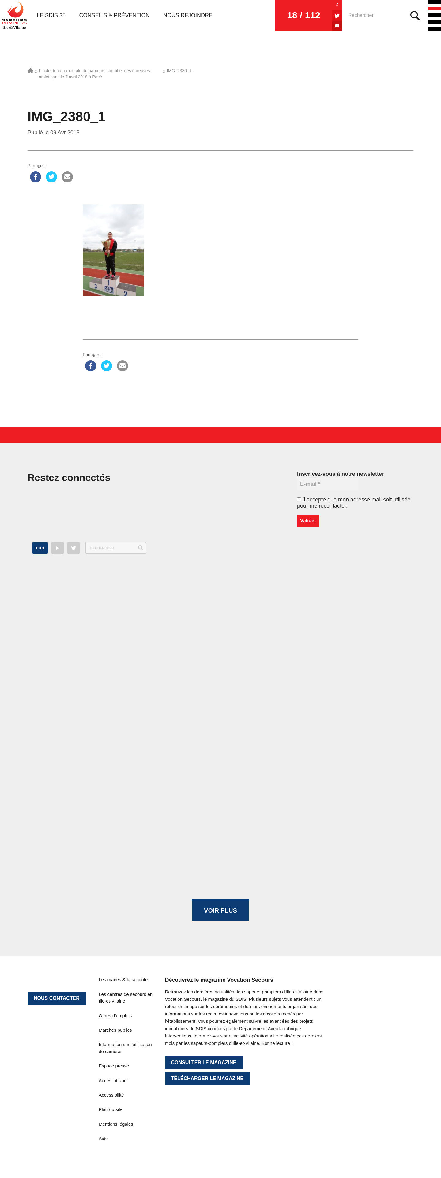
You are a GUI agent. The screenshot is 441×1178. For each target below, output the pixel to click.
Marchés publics (115, 1030)
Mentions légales (116, 1124)
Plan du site (111, 1109)
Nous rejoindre (188, 15)
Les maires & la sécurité (123, 979)
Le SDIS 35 (51, 15)
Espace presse (114, 1065)
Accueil (30, 70)
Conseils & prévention (114, 15)
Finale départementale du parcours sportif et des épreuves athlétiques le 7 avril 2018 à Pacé (94, 73)
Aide (103, 1138)
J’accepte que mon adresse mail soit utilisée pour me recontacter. (353, 503)
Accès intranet (113, 1080)
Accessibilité (111, 1094)
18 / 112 (303, 15)
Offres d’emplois (115, 1015)
